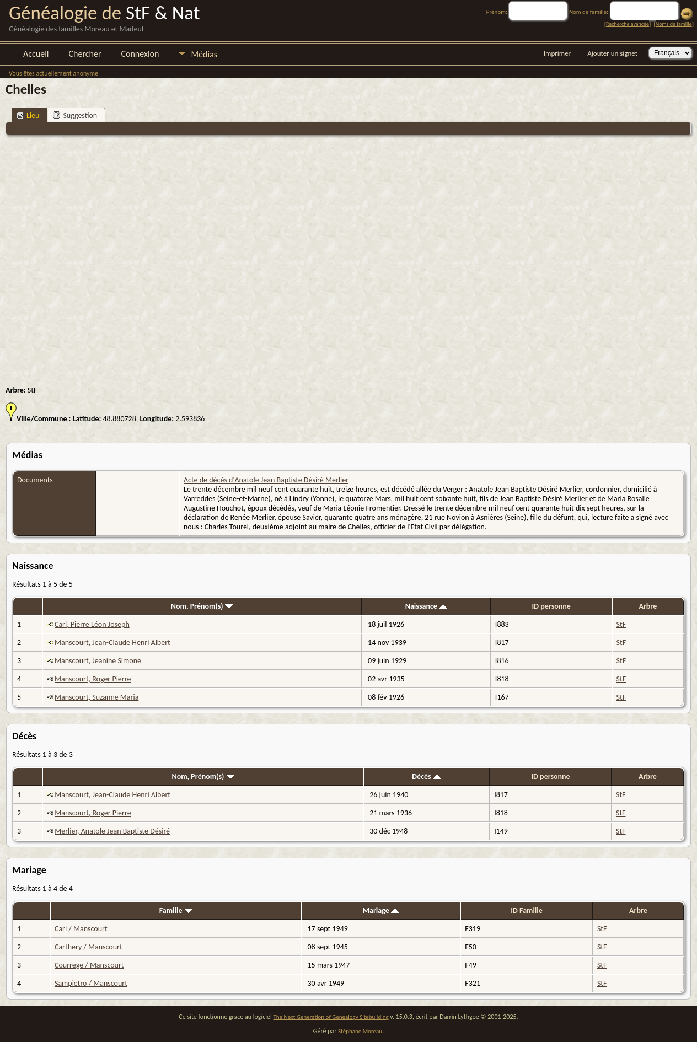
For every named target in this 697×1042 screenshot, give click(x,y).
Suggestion (75, 115)
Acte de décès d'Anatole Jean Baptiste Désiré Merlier (266, 480)
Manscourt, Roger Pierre (93, 679)
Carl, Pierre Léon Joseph (92, 624)
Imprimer (557, 53)
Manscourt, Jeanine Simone (98, 660)
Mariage (381, 910)
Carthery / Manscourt (88, 947)
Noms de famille (674, 24)
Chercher (85, 54)
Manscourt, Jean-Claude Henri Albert (112, 642)
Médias (204, 54)
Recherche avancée (627, 24)
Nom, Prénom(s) (202, 606)
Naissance (426, 606)
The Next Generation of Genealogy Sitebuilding (331, 1016)
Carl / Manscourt (81, 928)
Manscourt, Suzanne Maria (96, 697)
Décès (426, 776)
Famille (175, 910)
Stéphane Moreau (360, 1031)
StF (621, 624)
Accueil (36, 54)
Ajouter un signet (612, 53)
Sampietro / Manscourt (91, 983)
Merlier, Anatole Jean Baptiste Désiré (112, 831)
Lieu (28, 115)
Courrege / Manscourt (89, 965)
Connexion (140, 54)
